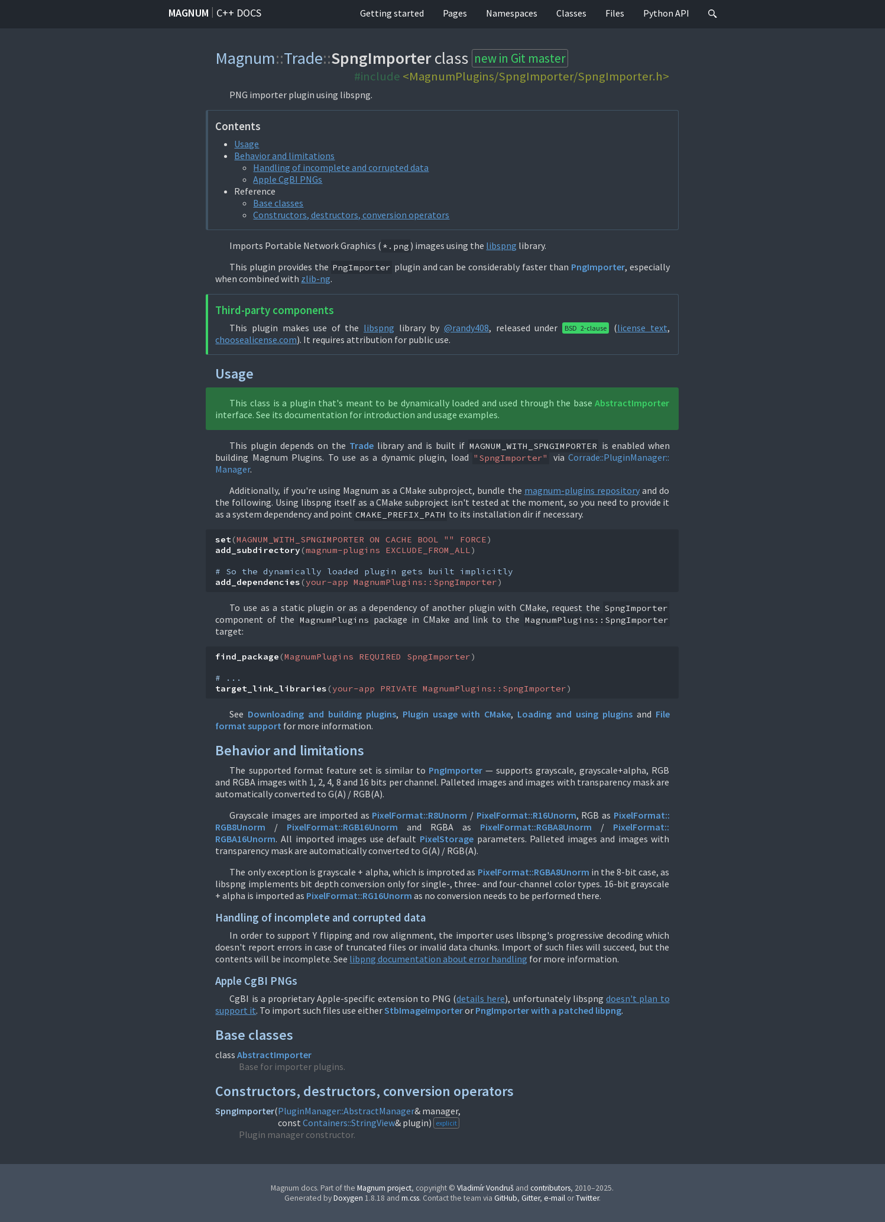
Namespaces (511, 13)
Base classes (278, 203)
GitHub (505, 1198)
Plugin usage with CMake (457, 714)
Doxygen (348, 1198)
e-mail (554, 1198)
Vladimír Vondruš (485, 1188)
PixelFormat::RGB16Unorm (342, 827)
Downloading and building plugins (322, 714)
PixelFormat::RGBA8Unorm (536, 827)
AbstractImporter (632, 403)
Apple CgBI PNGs (287, 179)
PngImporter (598, 267)
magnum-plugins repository (582, 490)
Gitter (530, 1198)
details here (480, 998)
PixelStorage (447, 839)
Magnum (188, 13)
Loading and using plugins (575, 714)
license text (642, 328)
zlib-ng (315, 279)
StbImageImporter (423, 1010)
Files (614, 13)
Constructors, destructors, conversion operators (351, 215)
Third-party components (274, 310)
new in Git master (520, 58)
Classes (571, 13)
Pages (455, 13)
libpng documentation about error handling (438, 959)
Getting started (392, 13)
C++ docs (238, 13)
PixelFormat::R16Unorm (526, 815)
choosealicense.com (256, 339)
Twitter (587, 1198)
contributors (550, 1188)
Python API (666, 13)
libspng (501, 245)
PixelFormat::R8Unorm (419, 815)
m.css (410, 1198)
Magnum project (384, 1188)
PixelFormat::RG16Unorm (359, 895)
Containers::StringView (349, 1123)
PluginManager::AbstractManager (346, 1111)
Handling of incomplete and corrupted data (341, 167)
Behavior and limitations (284, 155)
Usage (246, 144)
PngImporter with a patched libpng (548, 1010)
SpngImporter (244, 1111)
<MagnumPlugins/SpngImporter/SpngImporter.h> (536, 76)
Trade (303, 58)
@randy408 (466, 328)
